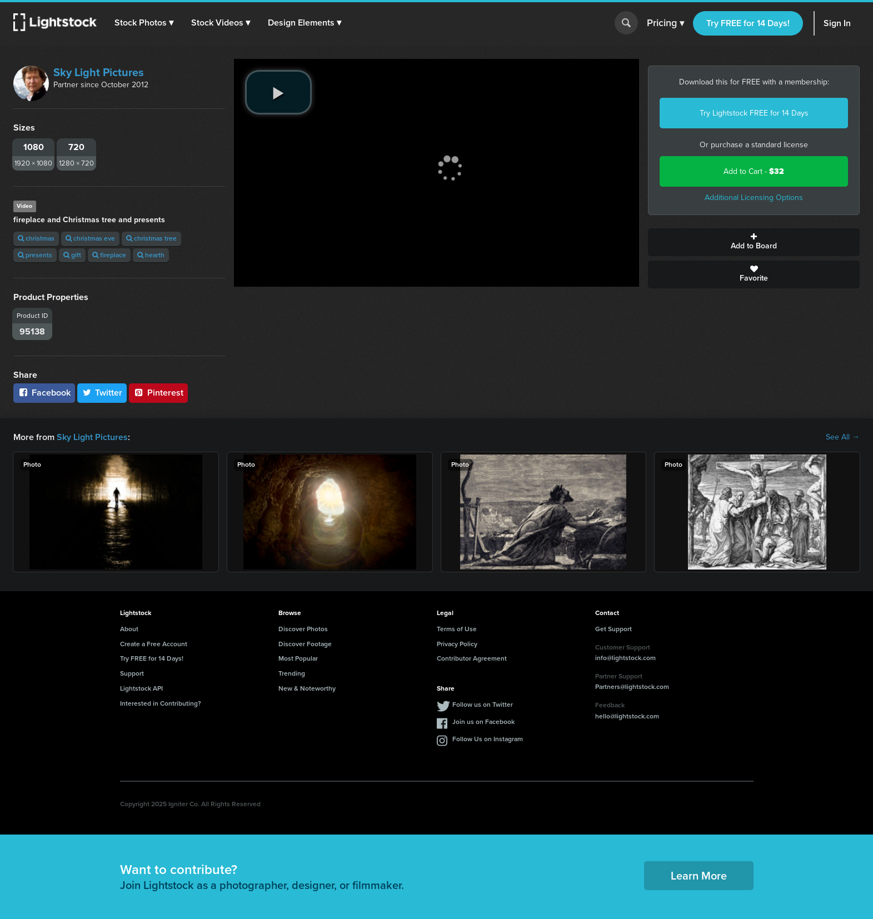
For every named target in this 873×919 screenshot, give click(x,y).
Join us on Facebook (483, 722)
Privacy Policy (457, 644)
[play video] (278, 92)
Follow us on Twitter (482, 705)
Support (132, 673)
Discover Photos (303, 629)
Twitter (102, 392)
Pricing (665, 23)
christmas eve (90, 238)
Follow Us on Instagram (487, 739)
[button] (143, 22)
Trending (291, 673)
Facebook (44, 392)
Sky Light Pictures (98, 72)
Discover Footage (305, 644)
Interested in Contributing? (160, 703)
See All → (843, 437)
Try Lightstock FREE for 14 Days (754, 113)
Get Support (613, 629)
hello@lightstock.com (627, 716)
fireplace (109, 255)
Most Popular (298, 658)
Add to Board (753, 242)
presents (35, 255)
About (129, 629)
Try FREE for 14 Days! (748, 23)
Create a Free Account (153, 644)
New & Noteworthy (307, 688)
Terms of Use (457, 629)
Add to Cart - (754, 171)
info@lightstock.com (625, 658)
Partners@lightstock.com (632, 687)
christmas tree (151, 238)
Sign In (837, 23)
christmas (36, 238)
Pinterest (158, 392)
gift (72, 255)
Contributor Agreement (472, 658)
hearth (150, 255)
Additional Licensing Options (754, 197)
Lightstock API (141, 688)
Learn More (699, 875)
